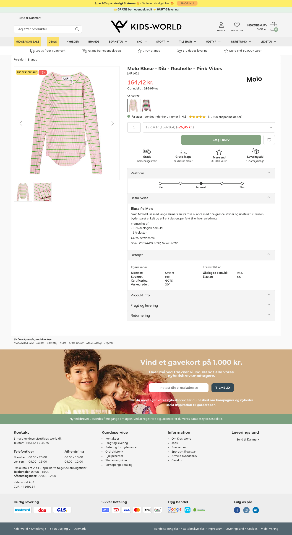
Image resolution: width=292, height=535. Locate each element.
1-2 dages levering (192, 51)
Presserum (179, 447)
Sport (162, 41)
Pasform (137, 173)
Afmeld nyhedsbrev (184, 456)
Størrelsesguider (116, 460)
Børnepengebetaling (119, 464)
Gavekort (178, 460)
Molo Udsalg (94, 342)
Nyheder (72, 41)
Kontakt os (112, 438)
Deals (53, 41)
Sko (142, 41)
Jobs (175, 443)
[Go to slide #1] (23, 192)
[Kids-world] (146, 26)
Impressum (215, 528)
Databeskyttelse (194, 528)
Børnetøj (118, 41)
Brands (93, 41)
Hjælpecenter (114, 456)
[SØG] (77, 29)
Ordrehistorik (114, 451)
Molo (63, 342)
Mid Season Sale (27, 41)
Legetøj (268, 41)
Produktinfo (140, 295)
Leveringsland (235, 528)
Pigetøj (108, 342)
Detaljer (136, 255)
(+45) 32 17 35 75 (37, 443)
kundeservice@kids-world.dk (42, 438)
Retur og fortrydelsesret (121, 447)
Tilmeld (222, 388)
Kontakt (21, 432)
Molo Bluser (76, 342)
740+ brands (149, 51)
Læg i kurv (221, 140)
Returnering (140, 315)
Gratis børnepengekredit (101, 51)
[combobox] (209, 127)
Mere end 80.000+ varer (243, 51)
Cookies (252, 528)
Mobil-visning (269, 528)
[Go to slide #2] (43, 192)
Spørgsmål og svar (184, 451)
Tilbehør (187, 41)
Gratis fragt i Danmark (47, 51)
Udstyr (213, 41)
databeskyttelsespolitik (206, 419)
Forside (18, 59)
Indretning (240, 41)
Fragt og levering (144, 305)
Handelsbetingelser (167, 528)
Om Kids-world (181, 438)
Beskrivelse (139, 198)
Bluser (40, 342)
